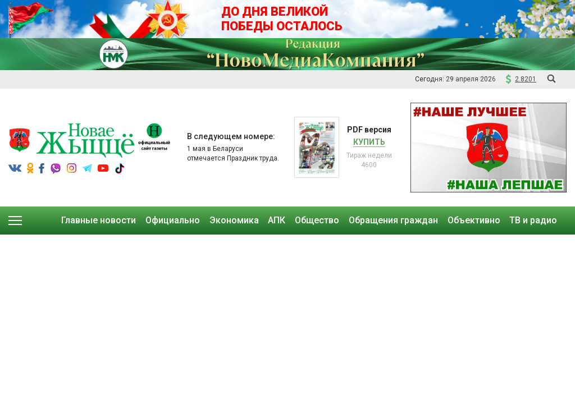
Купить (369, 141)
